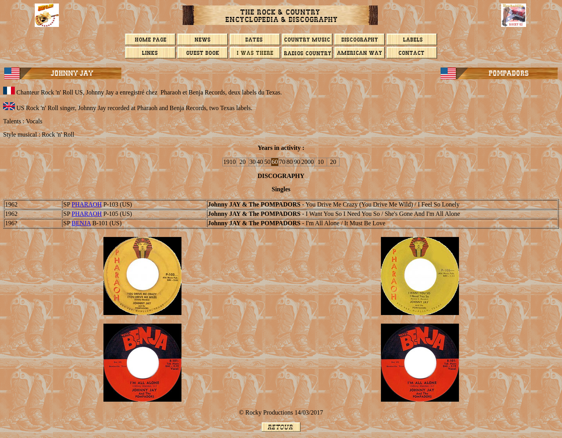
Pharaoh (86, 204)
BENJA (81, 223)
